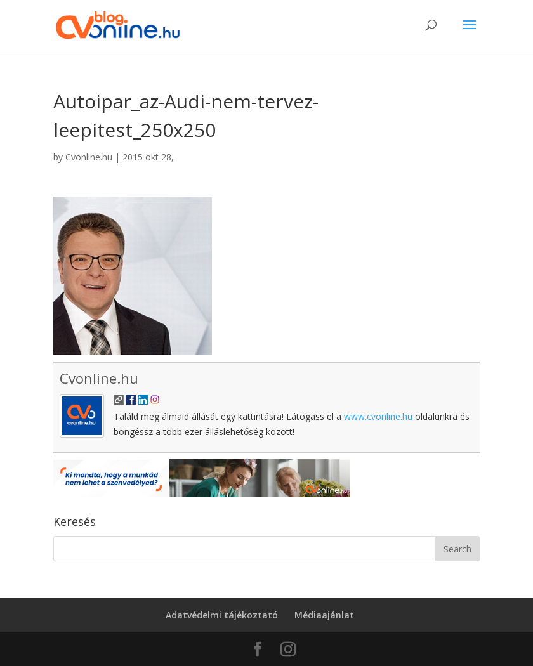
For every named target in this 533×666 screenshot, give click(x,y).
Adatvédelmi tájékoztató (222, 615)
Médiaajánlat (324, 615)
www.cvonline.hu (378, 416)
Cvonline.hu (88, 157)
